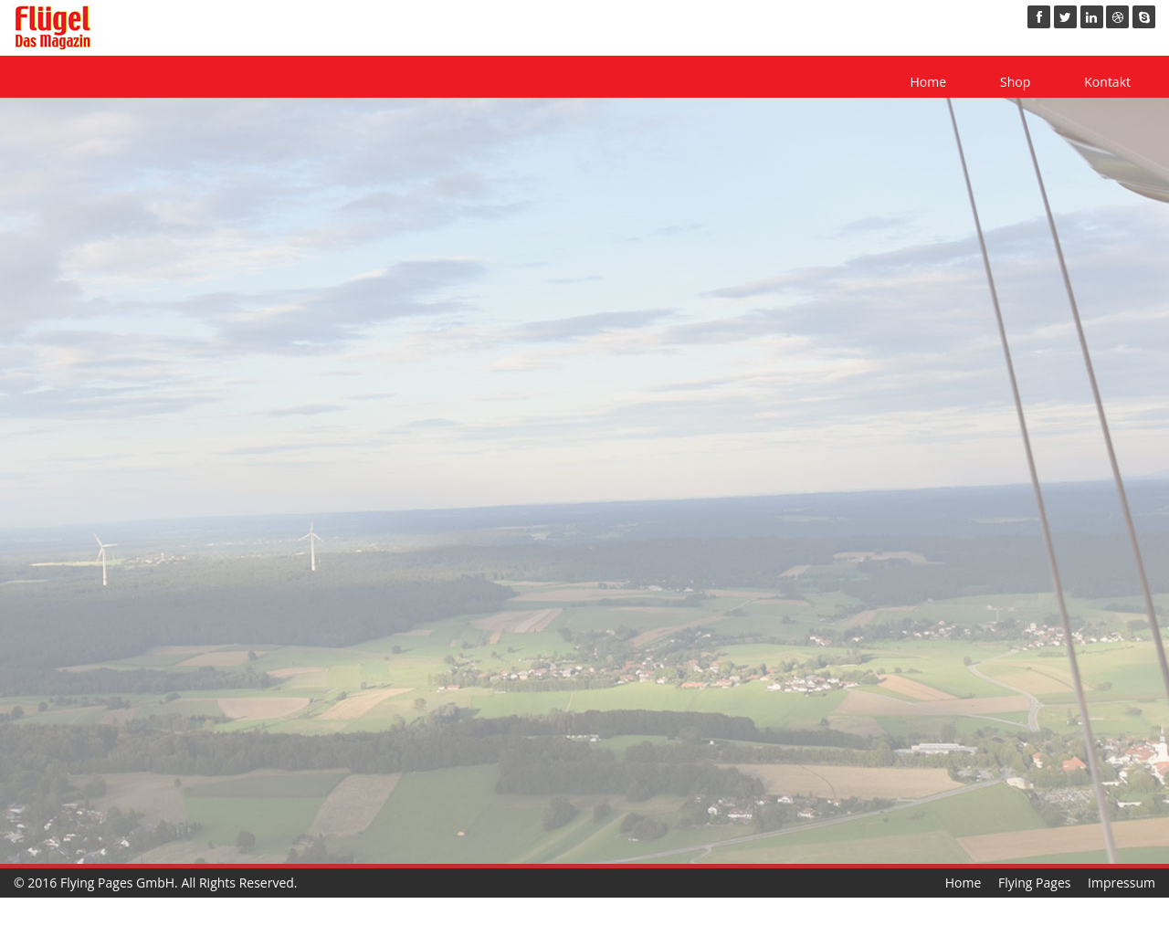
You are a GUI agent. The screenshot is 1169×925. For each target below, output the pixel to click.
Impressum (1121, 882)
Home (928, 81)
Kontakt (1107, 81)
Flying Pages (1034, 882)
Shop (1015, 81)
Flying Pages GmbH (117, 882)
